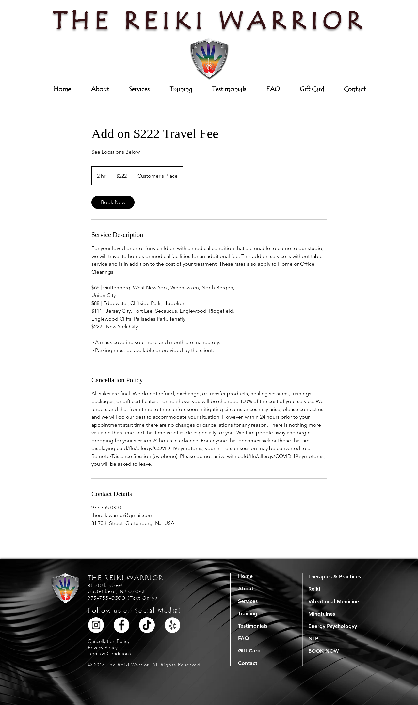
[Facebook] (121, 625)
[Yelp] (172, 625)
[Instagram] (96, 625)
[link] (113, 202)
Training (247, 613)
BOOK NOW (323, 651)
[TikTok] (147, 625)
